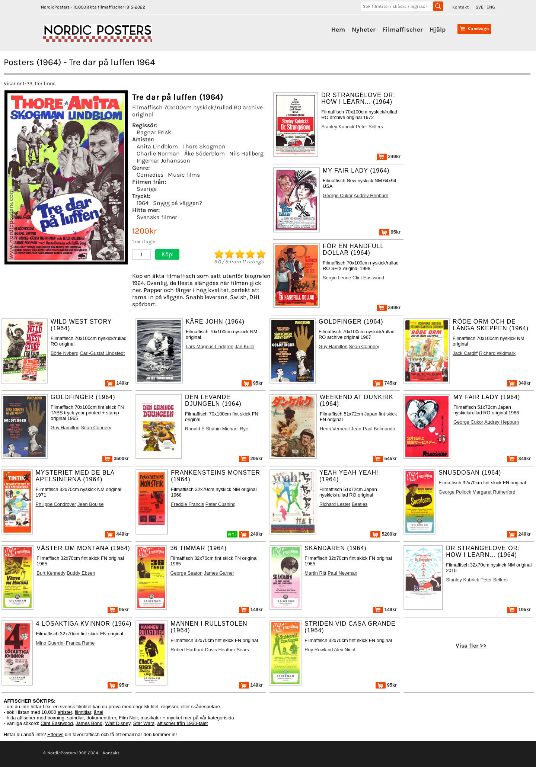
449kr (117, 534)
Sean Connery (364, 346)
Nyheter (364, 29)
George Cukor (337, 195)
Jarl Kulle (245, 346)
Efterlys (55, 734)
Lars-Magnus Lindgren (209, 346)
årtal (98, 712)
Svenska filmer (157, 217)
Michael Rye (235, 428)
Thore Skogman (204, 146)
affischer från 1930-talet (182, 723)
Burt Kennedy (51, 573)
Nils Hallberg (246, 153)
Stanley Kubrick (337, 126)
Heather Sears (233, 649)
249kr (389, 156)
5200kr (383, 534)
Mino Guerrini (50, 643)
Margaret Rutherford (493, 492)
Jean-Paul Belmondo (373, 428)
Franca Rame (80, 643)
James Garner (219, 573)
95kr (390, 232)
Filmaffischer (402, 29)
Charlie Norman (158, 153)
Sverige (147, 188)
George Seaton (186, 573)
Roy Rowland (318, 649)
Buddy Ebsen (81, 573)
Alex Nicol (344, 649)
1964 (143, 202)
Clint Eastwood (368, 277)
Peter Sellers (369, 126)
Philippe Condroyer (56, 504)
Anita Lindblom (157, 146)
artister (65, 712)
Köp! (167, 254)
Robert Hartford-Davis (193, 649)
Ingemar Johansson (163, 160)
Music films (184, 174)
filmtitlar (83, 712)
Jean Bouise (90, 504)
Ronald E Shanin (203, 428)
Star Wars (143, 723)
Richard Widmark (497, 353)
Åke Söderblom (204, 153)
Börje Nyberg (65, 353)
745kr (385, 383)
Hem (338, 29)
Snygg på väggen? (177, 202)
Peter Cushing (220, 504)
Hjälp (438, 29)
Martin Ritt (315, 573)
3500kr (115, 458)
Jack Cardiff (465, 353)
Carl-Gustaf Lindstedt (102, 353)
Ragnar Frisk (154, 132)
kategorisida (221, 718)
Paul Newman (342, 573)
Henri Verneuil (335, 428)
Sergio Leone (337, 277)
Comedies (150, 174)
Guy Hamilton (333, 346)
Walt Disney (117, 723)
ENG (490, 7)
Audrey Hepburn (371, 195)
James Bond (89, 723)
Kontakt (460, 7)
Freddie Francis (187, 504)
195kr (519, 609)
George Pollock (454, 492)
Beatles (360, 504)
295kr (251, 458)
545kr (385, 458)
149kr (117, 383)
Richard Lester (334, 504)
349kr (389, 307)
